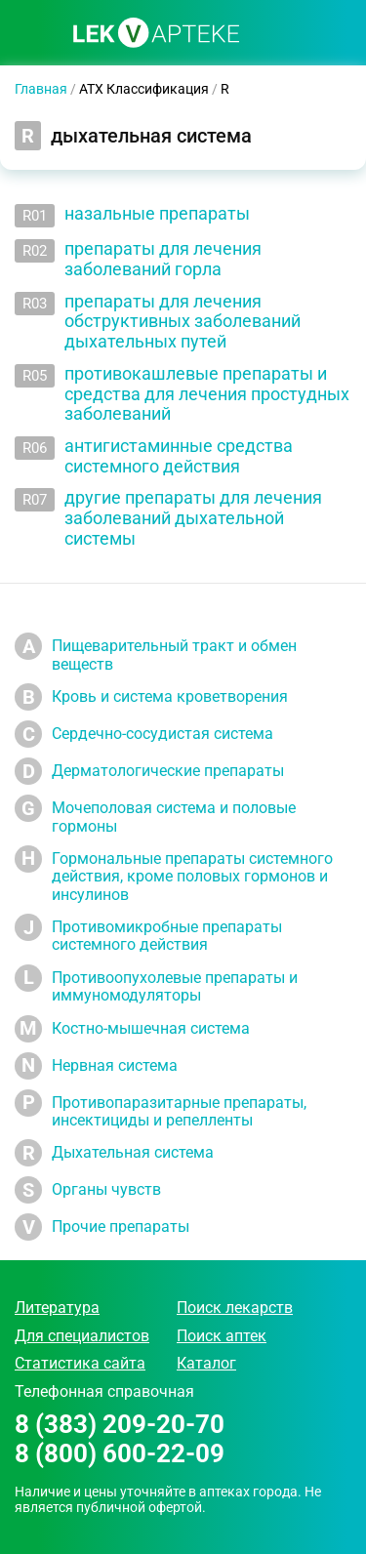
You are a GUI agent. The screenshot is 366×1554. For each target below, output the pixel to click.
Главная (41, 89)
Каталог (206, 1363)
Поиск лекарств (235, 1307)
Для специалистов (82, 1336)
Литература (57, 1307)
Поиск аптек (221, 1336)
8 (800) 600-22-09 (119, 1454)
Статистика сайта (80, 1363)
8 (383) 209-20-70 (119, 1425)
